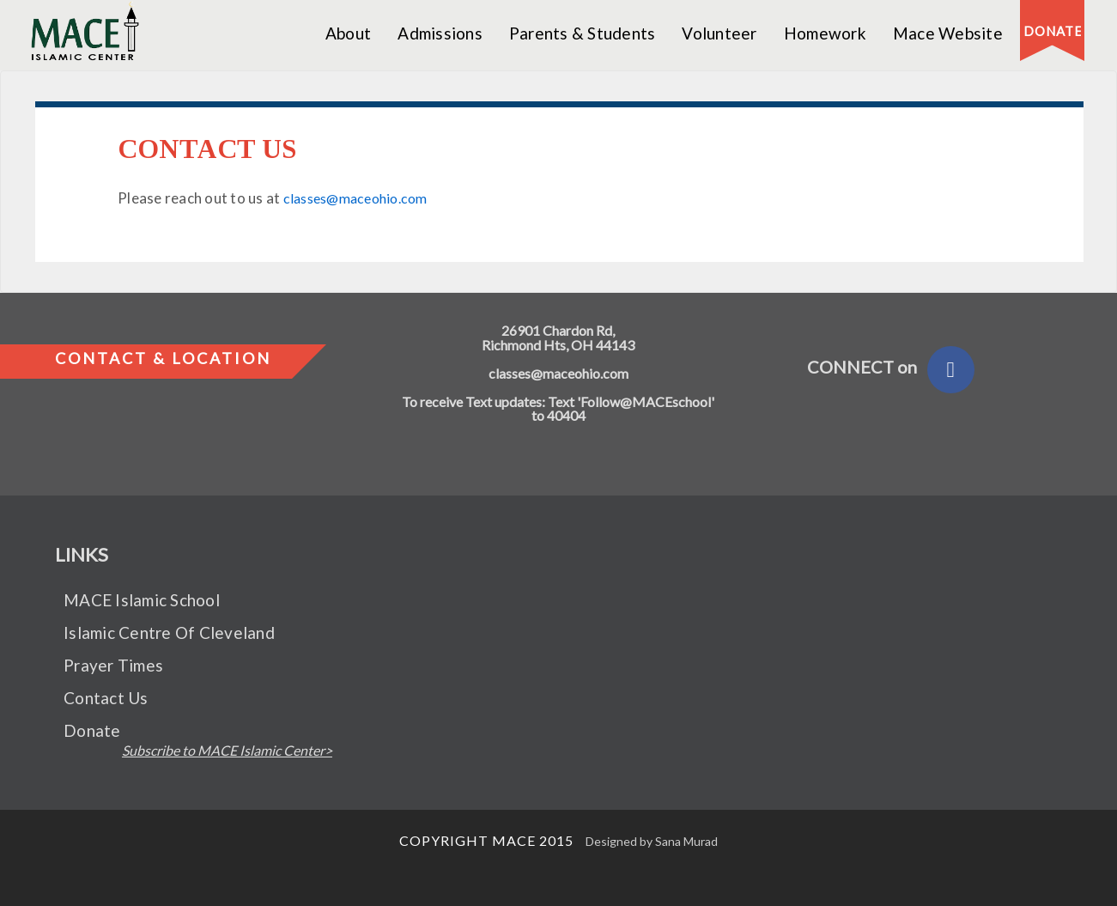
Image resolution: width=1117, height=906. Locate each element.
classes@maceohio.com (356, 198)
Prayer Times (113, 665)
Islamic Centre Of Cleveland (169, 632)
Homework (825, 33)
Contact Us (106, 698)
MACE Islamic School (142, 600)
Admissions (440, 33)
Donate (92, 730)
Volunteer (719, 33)
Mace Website (948, 33)
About (348, 33)
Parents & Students (582, 33)
